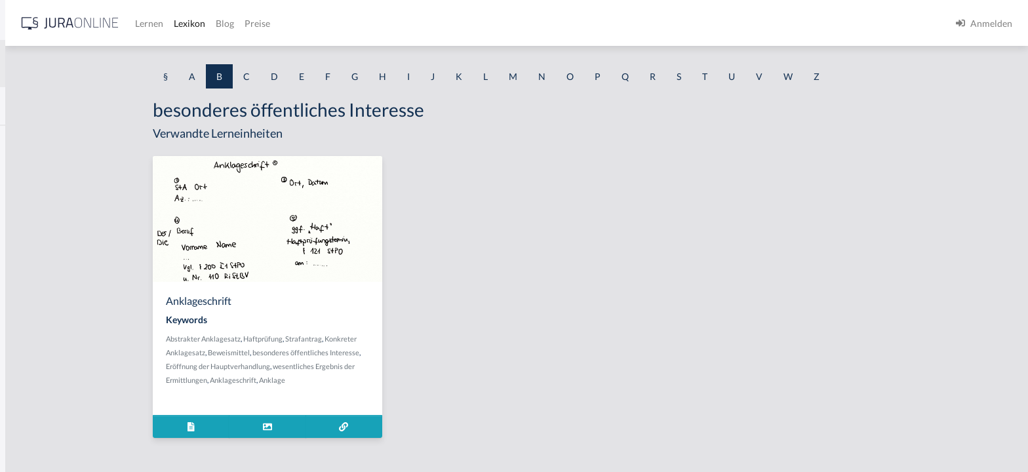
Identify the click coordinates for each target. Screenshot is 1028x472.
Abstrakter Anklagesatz (305, 338)
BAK (20, 139)
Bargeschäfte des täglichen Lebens (79, 286)
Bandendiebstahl (44, 257)
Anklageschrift (335, 380)
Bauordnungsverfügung (58, 404)
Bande (23, 227)
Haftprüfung (365, 338)
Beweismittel (331, 352)
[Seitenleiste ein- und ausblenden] (188, 20)
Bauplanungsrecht (47, 434)
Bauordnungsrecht (48, 375)
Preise (462, 23)
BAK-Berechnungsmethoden (68, 168)
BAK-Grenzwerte (45, 198)
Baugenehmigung (45, 316)
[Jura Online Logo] (275, 23)
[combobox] (104, 63)
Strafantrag (405, 338)
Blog (429, 23)
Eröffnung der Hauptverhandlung (320, 366)
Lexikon (394, 23)
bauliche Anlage (42, 345)
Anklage (374, 380)
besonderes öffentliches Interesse (408, 352)
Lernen (354, 23)
